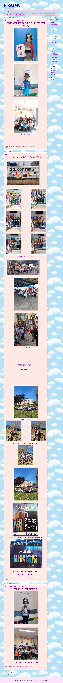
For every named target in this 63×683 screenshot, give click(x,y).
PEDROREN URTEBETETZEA (15, 586)
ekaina (53, 43)
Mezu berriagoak (9, 672)
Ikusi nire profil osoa (53, 26)
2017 (52, 72)
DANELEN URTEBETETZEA (14, 20)
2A (20, 14)
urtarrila (54, 61)
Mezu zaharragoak (42, 672)
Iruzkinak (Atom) (16, 675)
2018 (52, 70)
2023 (52, 33)
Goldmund (33, 680)
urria (53, 41)
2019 (52, 68)
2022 (52, 35)
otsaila (53, 59)
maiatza (54, 45)
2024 (52, 31)
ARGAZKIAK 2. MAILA (54, 19)
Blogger (37, 680)
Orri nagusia (7, 11)
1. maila (14, 11)
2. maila (19, 11)
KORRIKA (8, 154)
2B (23, 14)
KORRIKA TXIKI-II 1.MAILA (25, 365)
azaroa (53, 39)
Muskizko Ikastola (54, 24)
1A (13, 14)
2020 (52, 66)
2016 (52, 74)
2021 (52, 64)
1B (16, 14)
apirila (53, 47)
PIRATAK (12, 6)
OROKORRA (8, 14)
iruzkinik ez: (25, 146)
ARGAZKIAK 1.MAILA (53, 17)
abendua (54, 36)
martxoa (54, 57)
